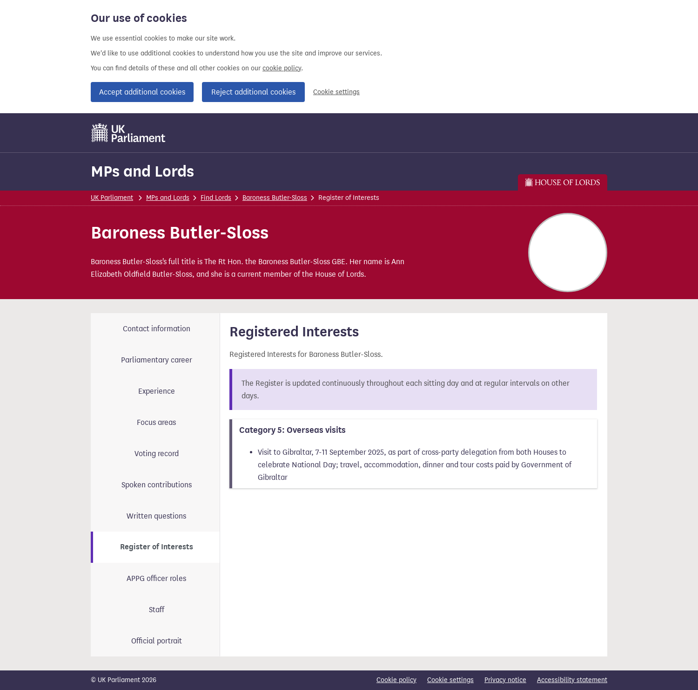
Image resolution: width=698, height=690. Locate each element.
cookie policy (281, 68)
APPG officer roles (156, 578)
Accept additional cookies (142, 92)
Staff (156, 609)
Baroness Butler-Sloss (274, 198)
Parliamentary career (156, 359)
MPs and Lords (142, 171)
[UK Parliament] (129, 133)
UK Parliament (112, 198)
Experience (156, 391)
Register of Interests (156, 547)
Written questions (156, 516)
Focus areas (156, 422)
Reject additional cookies (253, 92)
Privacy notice (505, 680)
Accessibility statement (572, 680)
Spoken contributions (156, 484)
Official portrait (156, 640)
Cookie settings (336, 92)
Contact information (156, 328)
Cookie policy (396, 680)
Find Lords (216, 198)
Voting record (156, 453)
